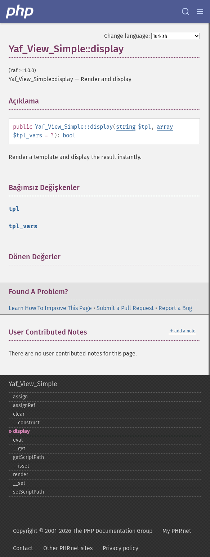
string (125, 126)
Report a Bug (175, 308)
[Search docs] (185, 11)
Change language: (127, 35)
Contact (23, 548)
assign (20, 397)
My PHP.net (176, 530)
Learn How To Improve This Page (50, 308)
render (20, 475)
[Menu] (200, 11)
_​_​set (19, 483)
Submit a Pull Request (125, 308)
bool (69, 135)
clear (18, 414)
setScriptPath (28, 492)
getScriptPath (28, 457)
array (165, 126)
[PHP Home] (20, 11)
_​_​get (19, 449)
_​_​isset (21, 466)
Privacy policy (120, 548)
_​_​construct (26, 423)
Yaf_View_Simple (33, 384)
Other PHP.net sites (68, 548)
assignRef (24, 405)
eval (18, 440)
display (21, 431)
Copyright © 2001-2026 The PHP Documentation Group (82, 530)
